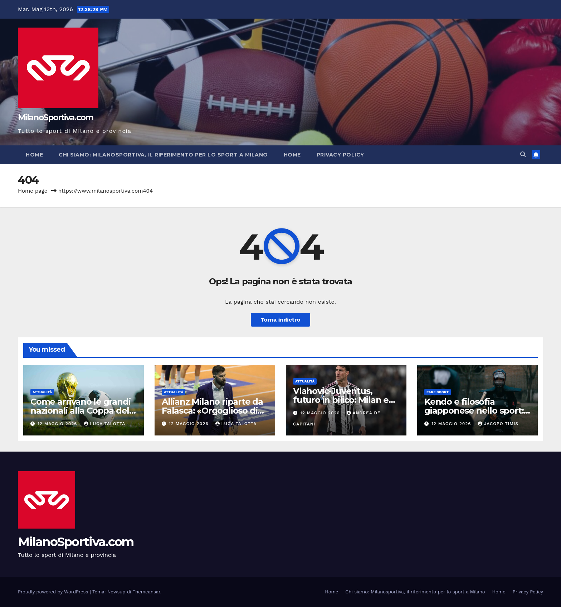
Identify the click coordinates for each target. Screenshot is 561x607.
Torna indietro (281, 319)
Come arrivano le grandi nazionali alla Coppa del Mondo (80, 410)
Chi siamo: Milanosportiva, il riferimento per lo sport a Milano (163, 154)
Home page (33, 191)
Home (34, 154)
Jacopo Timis (498, 423)
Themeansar (146, 591)
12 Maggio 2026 (58, 423)
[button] (523, 154)
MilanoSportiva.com (55, 117)
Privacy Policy (340, 154)
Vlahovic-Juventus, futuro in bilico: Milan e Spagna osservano (341, 400)
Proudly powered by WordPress (54, 591)
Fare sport (437, 392)
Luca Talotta (105, 423)
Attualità (42, 392)
